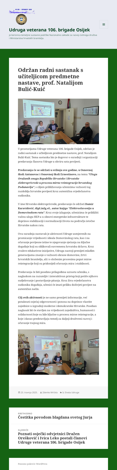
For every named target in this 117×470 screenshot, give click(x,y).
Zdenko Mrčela (50, 392)
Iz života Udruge (70, 392)
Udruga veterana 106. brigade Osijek (49, 30)
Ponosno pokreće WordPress (32, 463)
